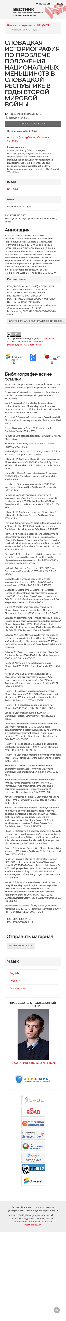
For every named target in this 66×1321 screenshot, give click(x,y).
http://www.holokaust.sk (23, 395)
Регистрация (42, 3)
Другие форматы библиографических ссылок (36, 321)
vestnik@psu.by (33, 1224)
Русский (14, 980)
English (14, 973)
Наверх (57, 1310)
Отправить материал (21, 945)
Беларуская (17, 988)
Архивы (27, 25)
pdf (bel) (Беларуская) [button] (33, 124)
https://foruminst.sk (15, 387)
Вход (59, 3)
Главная (12, 25)
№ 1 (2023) (43, 25)
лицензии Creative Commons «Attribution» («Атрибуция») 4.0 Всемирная (31, 341)
